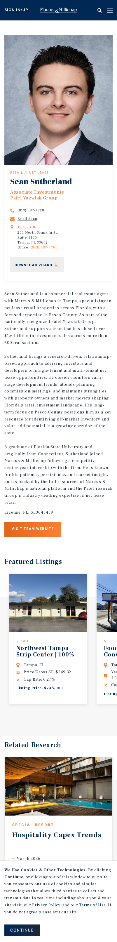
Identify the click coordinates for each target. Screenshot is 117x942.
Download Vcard (33, 265)
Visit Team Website (33, 529)
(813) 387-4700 (44, 247)
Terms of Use (92, 905)
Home (59, 10)
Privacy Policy (46, 905)
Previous (51, 720)
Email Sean (27, 219)
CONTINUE (22, 930)
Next (69, 719)
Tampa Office (29, 227)
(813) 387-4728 (31, 210)
